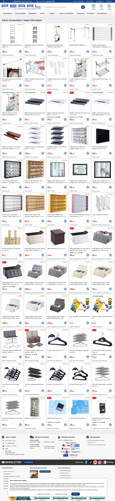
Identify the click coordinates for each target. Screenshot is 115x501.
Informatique (7, 13)
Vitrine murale (73, 157)
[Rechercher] (83, 7)
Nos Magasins (99, 1)
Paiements (65, 440)
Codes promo (7, 483)
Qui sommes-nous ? (9, 471)
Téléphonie (80, 13)
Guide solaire (7, 488)
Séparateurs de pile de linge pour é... (101, 225)
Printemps (90, 13)
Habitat (52, 13)
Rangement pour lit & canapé (9, 258)
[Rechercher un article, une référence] (64, 7)
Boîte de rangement (75, 326)
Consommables (20, 13)
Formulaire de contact (11, 446)
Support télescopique (7, 55)
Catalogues (109, 1)
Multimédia (32, 13)
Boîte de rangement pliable (9, 360)
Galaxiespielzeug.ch (65, 475)
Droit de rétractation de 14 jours (96, 440)
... (111, 13)
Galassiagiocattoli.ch (65, 478)
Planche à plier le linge (53, 428)
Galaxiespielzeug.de (65, 470)
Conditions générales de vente (12, 476)
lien (85, 485)
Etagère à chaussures (53, 89)
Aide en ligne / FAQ (10, 440)
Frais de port (47, 1)
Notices (6, 486)
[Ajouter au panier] (20, 51)
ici (97, 490)
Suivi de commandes (78, 1)
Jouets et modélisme (66, 13)
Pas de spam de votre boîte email (96, 445)
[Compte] (101, 7)
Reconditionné (102, 13)
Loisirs (42, 13)
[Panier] (109, 7)
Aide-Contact (89, 1)
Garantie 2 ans (92, 442)
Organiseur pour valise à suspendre (101, 428)
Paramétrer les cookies (61, 494)
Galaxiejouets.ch (64, 473)
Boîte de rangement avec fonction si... (34, 258)
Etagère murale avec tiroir (31, 123)
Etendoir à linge (74, 89)
